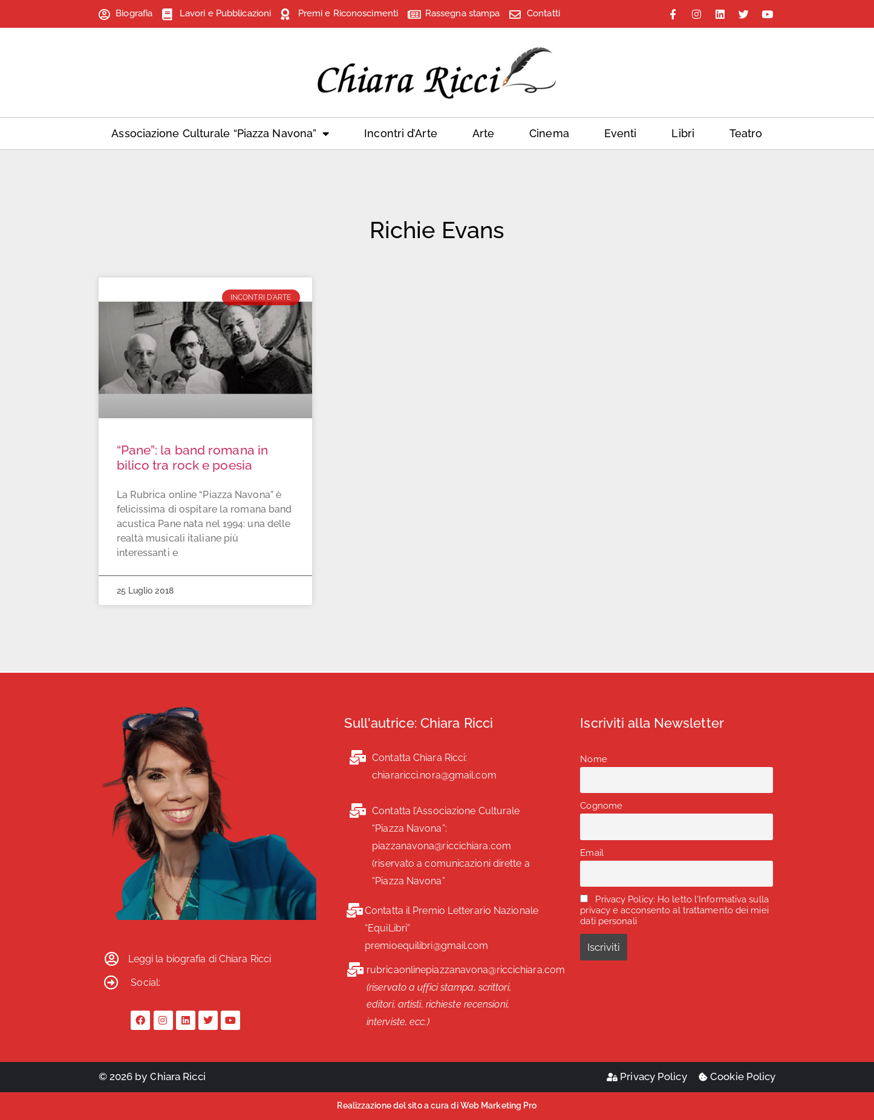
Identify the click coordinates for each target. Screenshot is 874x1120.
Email (592, 852)
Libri (682, 133)
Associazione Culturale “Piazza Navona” (220, 133)
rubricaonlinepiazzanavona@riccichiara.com (466, 970)
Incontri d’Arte (400, 133)
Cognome (601, 805)
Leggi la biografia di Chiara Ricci (199, 959)
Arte (483, 133)
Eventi (620, 133)
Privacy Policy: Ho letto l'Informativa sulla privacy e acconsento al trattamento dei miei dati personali (674, 910)
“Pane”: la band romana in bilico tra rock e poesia (193, 457)
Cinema (549, 133)
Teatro (746, 133)
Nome (593, 759)
